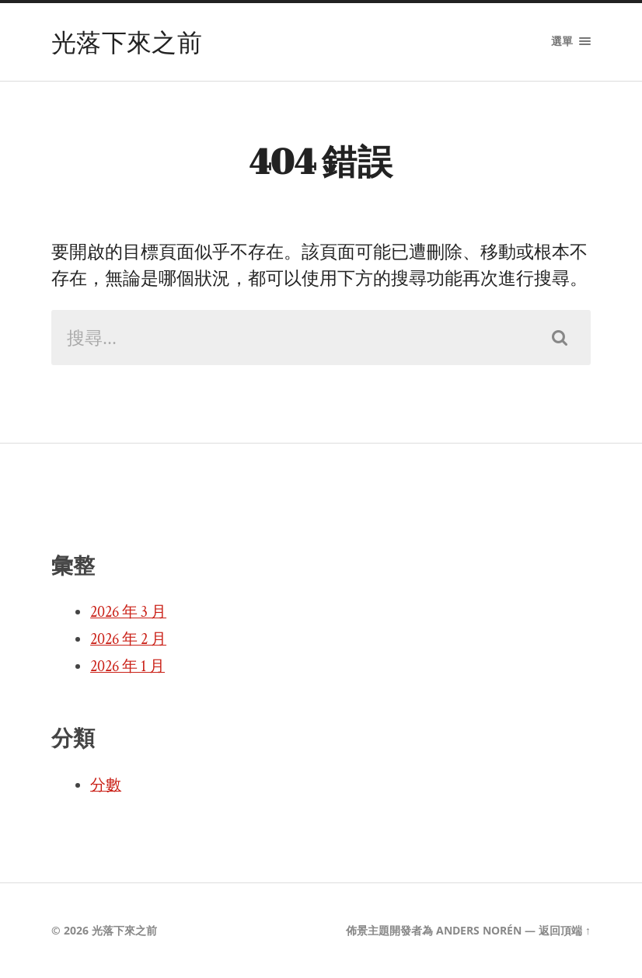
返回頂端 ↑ (565, 930)
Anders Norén (479, 930)
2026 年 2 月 (128, 639)
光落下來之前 (126, 41)
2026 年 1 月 (127, 666)
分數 (105, 785)
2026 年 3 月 (128, 612)
